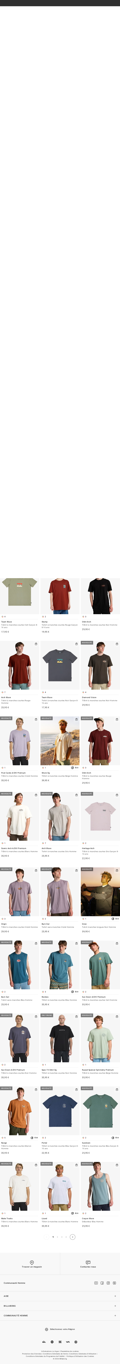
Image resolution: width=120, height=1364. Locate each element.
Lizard (60, 1220)
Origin (19, 926)
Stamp (60, 624)
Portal (60, 1146)
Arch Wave (19, 700)
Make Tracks (19, 1220)
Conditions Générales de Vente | (56, 1354)
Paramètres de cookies (70, 1351)
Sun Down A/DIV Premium (100, 999)
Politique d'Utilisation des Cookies (80, 1356)
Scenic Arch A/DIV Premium (19, 850)
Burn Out (60, 926)
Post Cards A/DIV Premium (19, 774)
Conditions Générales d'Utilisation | (83, 1354)
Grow (100, 926)
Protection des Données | (32, 1354)
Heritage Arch (100, 851)
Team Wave (19, 624)
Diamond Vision (100, 699)
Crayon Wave (100, 1220)
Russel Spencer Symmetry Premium (100, 1072)
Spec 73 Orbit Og (60, 1072)
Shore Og (60, 774)
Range (19, 1146)
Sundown (100, 1146)
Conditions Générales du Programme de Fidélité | (46, 1356)
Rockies (60, 999)
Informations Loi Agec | (50, 1351)
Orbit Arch (100, 623)
